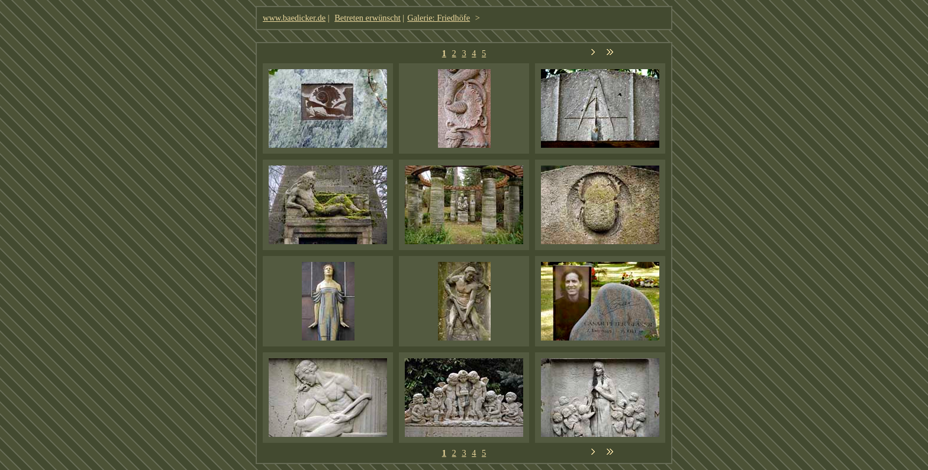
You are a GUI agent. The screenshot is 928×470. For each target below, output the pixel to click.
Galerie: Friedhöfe (438, 17)
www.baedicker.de (294, 17)
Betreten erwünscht (367, 17)
